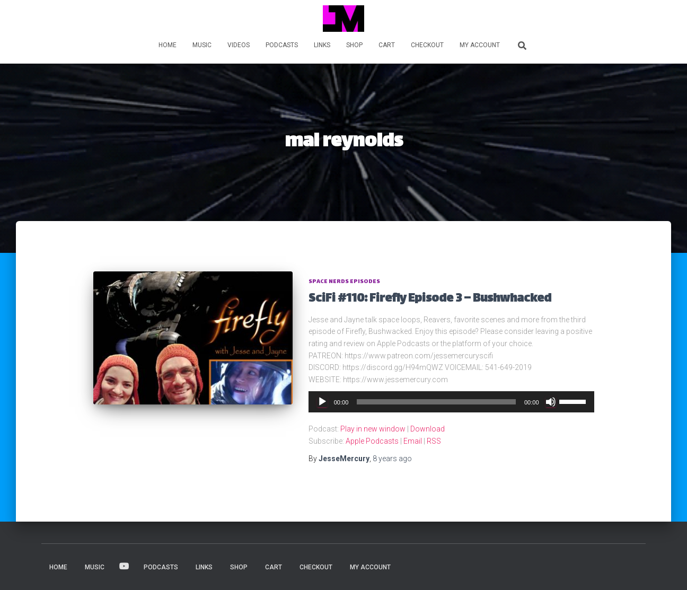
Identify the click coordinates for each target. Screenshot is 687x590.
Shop (354, 45)
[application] (451, 401)
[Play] (322, 402)
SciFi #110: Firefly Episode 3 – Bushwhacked (430, 299)
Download (427, 429)
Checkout (427, 45)
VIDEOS (238, 45)
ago (392, 458)
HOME (167, 45)
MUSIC (202, 45)
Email (412, 441)
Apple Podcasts (372, 441)
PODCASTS (282, 45)
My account (480, 45)
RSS (434, 441)
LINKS (322, 45)
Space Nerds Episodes (344, 282)
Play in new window (373, 429)
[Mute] (550, 402)
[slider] (436, 401)
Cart (386, 45)
